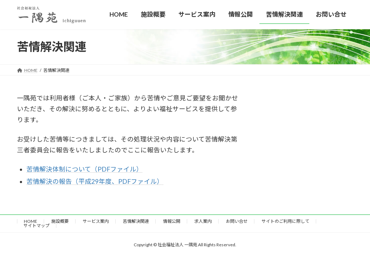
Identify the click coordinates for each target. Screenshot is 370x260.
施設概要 (60, 221)
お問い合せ (237, 221)
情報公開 (171, 221)
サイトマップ (36, 225)
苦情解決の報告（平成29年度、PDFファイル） (94, 181)
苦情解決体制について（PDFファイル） (84, 169)
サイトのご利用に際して (285, 221)
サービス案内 (96, 221)
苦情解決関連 (136, 221)
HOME (30, 221)
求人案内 (203, 221)
